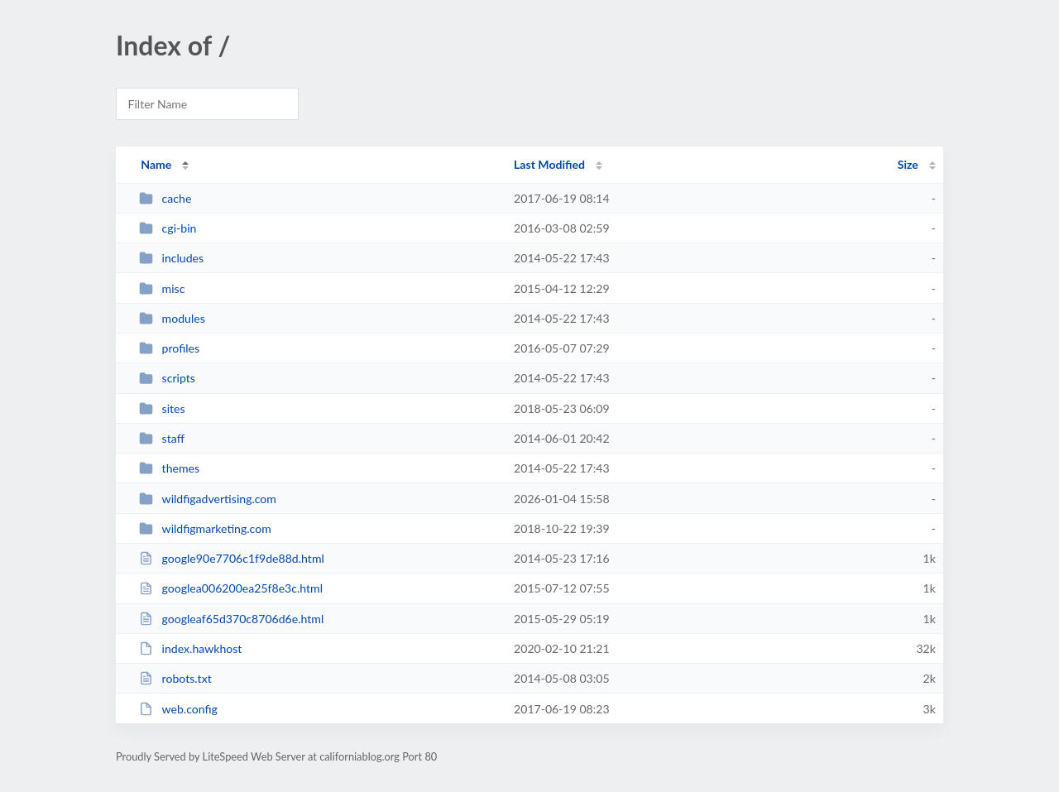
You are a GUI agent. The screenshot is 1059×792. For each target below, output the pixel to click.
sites (161, 408)
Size (908, 164)
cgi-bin (167, 228)
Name (156, 164)
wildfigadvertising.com (207, 499)
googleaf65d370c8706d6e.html (231, 619)
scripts (167, 378)
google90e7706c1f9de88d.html (231, 558)
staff (161, 438)
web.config (178, 709)
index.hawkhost (190, 648)
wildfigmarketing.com (205, 528)
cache (165, 198)
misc (161, 288)
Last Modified (549, 164)
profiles (169, 348)
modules (172, 318)
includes (171, 258)
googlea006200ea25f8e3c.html (231, 588)
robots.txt (175, 678)
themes (169, 468)
